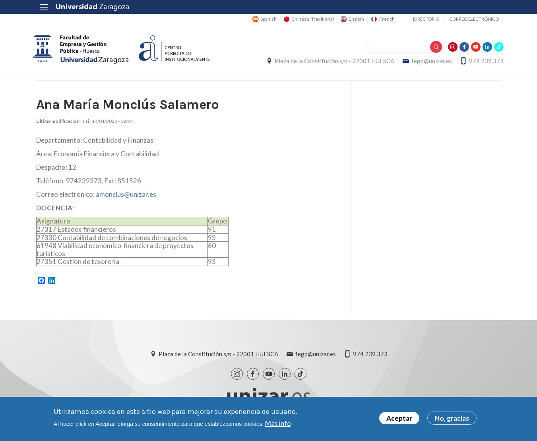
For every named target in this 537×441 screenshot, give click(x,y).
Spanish (264, 19)
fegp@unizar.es (429, 61)
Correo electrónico (471, 18)
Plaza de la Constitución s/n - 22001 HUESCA (332, 61)
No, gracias (452, 418)
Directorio (423, 18)
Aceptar (399, 418)
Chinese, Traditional (308, 19)
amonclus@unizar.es (126, 196)
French (384, 19)
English (353, 19)
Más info (278, 423)
